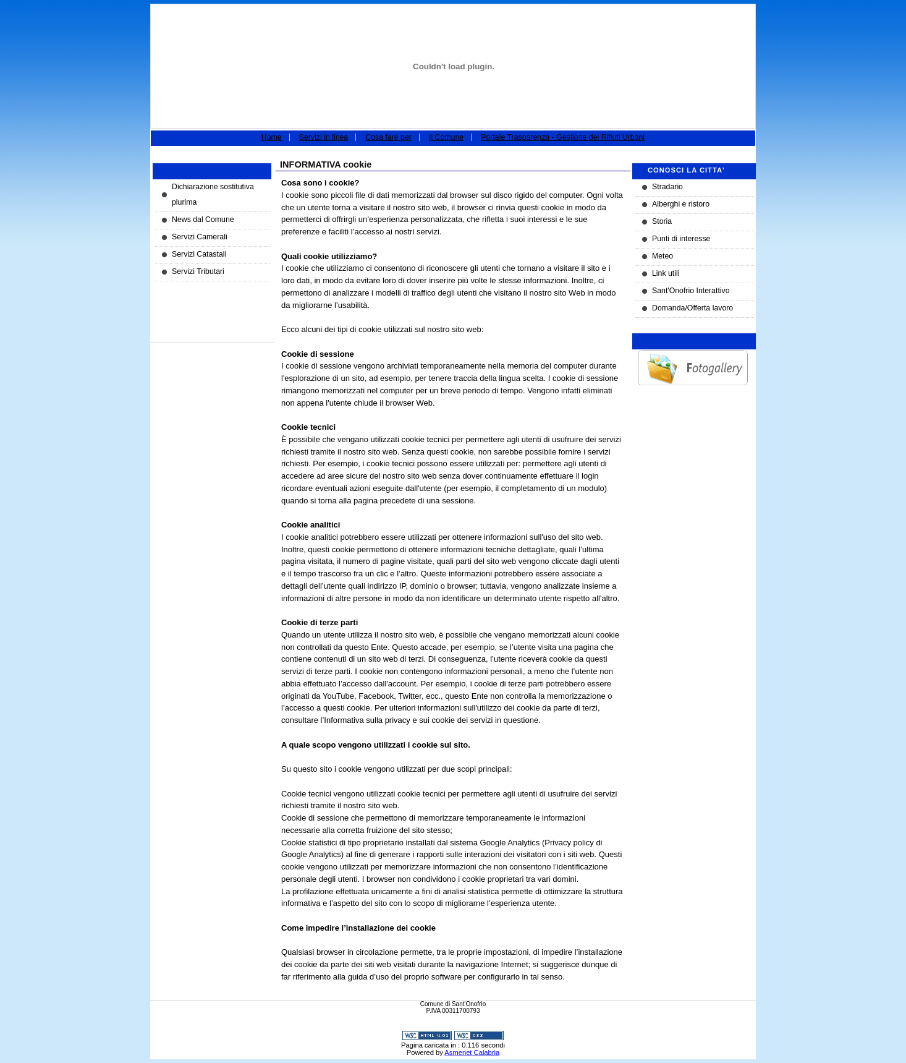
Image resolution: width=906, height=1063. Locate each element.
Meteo (662, 256)
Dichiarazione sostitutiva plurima (213, 194)
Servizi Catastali (199, 254)
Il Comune (446, 137)
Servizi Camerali (199, 237)
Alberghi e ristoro (680, 204)
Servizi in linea (323, 137)
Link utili (665, 273)
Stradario (667, 186)
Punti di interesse (681, 238)
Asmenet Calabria (471, 1052)
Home (271, 137)
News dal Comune (203, 219)
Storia (662, 221)
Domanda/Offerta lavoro (692, 308)
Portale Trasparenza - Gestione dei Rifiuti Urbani (563, 137)
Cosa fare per (388, 137)
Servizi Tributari (198, 271)
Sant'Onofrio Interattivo (691, 290)
